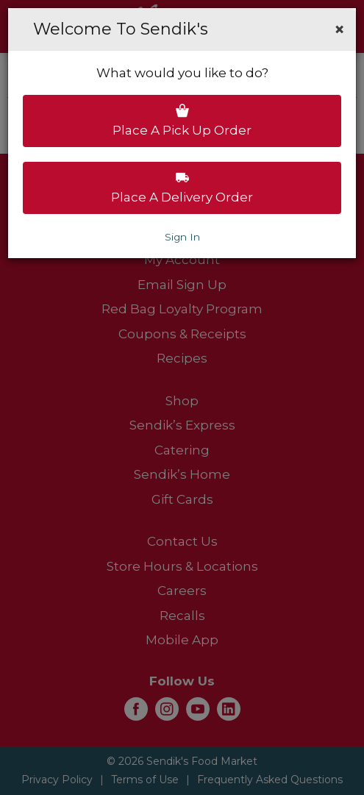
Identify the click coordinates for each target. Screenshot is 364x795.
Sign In (182, 237)
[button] (339, 29)
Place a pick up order (182, 121)
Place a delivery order (182, 187)
